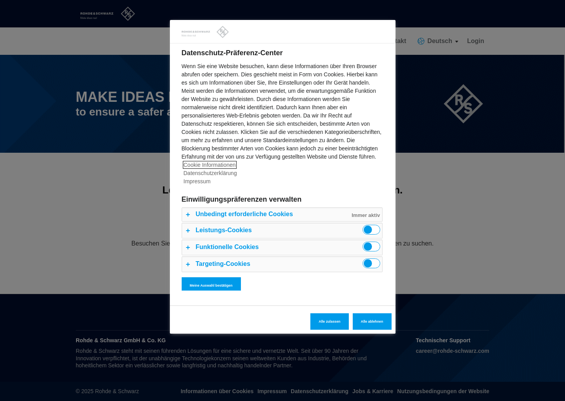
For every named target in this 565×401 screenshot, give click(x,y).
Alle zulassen (329, 321)
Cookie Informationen (210, 165)
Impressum (197, 181)
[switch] (371, 230)
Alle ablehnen (372, 321)
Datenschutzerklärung (210, 173)
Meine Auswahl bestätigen (211, 285)
